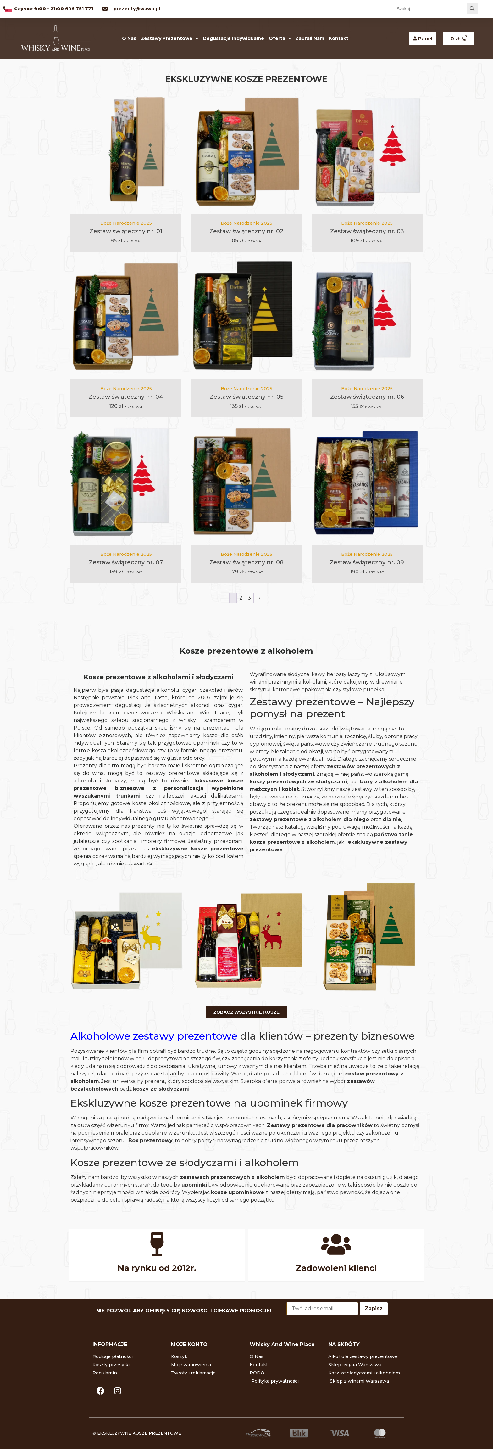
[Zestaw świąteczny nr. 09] (367, 483)
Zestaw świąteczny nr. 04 (126, 396)
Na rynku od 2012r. (157, 1268)
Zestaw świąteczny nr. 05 (246, 396)
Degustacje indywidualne (233, 38)
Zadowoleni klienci (336, 1268)
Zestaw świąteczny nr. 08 (246, 562)
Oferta (280, 38)
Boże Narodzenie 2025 (126, 223)
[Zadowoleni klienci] (336, 1244)
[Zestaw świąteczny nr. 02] (246, 152)
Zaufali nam (310, 38)
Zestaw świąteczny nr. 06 (367, 396)
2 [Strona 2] (240, 598)
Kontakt (338, 38)
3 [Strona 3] (249, 598)
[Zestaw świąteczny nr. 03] (367, 152)
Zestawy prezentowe (169, 38)
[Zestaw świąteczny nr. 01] (125, 152)
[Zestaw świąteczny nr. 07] (125, 483)
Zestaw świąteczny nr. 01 (126, 231)
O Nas (129, 38)
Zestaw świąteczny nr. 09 (367, 562)
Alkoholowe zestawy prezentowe (153, 1036)
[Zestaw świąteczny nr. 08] (246, 483)
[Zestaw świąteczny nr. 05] (246, 318)
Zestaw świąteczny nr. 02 (246, 231)
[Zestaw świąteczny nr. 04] (125, 318)
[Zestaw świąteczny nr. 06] (367, 318)
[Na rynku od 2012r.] (157, 1244)
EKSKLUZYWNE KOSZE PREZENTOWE (139, 1432)
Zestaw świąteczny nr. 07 (126, 562)
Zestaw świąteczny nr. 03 (367, 231)
